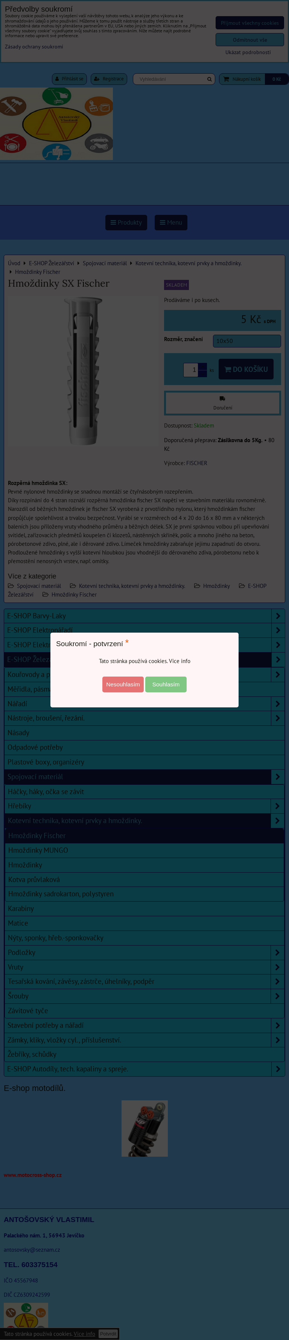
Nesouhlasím (123, 684)
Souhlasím (166, 684)
